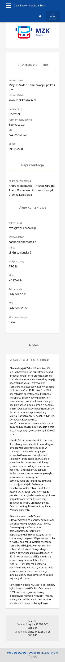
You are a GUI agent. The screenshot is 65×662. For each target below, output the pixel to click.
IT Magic (32, 656)
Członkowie (20, 5)
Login (52, 16)
